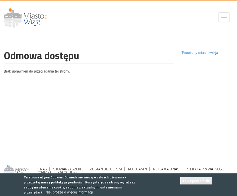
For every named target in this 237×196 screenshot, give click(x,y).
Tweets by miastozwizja (200, 53)
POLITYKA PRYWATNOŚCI (205, 169)
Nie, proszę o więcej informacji (69, 192)
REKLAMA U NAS (166, 169)
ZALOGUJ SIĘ (68, 172)
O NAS (42, 169)
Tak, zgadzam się (196, 180)
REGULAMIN (137, 169)
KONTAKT (44, 172)
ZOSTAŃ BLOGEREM (106, 169)
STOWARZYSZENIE (68, 169)
